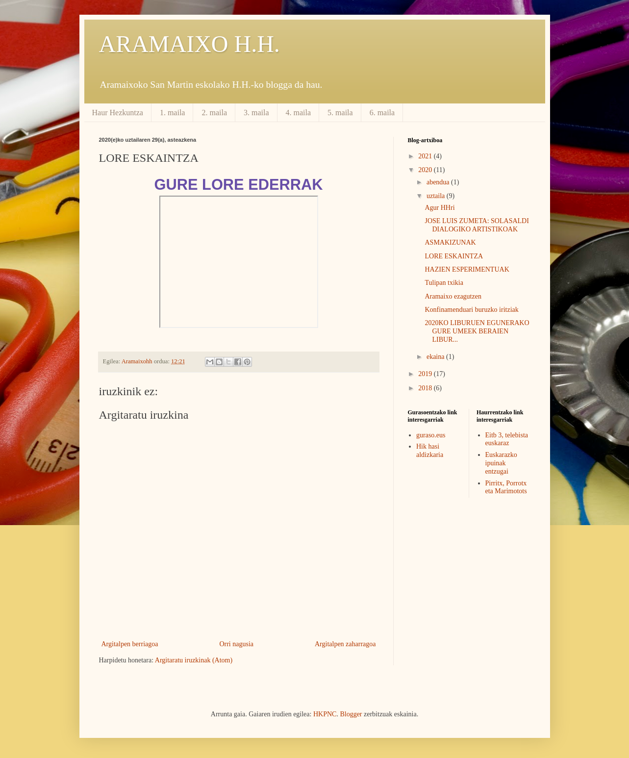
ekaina (436, 356)
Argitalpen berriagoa (129, 644)
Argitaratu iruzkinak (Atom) (193, 660)
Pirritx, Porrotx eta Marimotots (506, 487)
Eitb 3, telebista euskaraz (506, 439)
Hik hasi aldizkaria (429, 450)
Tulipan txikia (444, 282)
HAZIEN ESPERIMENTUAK (467, 269)
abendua (439, 182)
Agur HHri (439, 207)
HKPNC (324, 714)
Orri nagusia (236, 644)
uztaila (437, 196)
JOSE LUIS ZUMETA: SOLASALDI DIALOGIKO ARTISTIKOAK (476, 225)
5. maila (340, 112)
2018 (426, 388)
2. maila (214, 112)
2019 (426, 374)
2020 (426, 170)
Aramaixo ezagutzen (453, 296)
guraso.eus (431, 435)
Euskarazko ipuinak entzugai (501, 463)
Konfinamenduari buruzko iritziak (471, 309)
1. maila (172, 112)
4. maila (298, 112)
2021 (426, 156)
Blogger (351, 714)
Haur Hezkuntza (117, 112)
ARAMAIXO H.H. (189, 44)
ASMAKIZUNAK (450, 242)
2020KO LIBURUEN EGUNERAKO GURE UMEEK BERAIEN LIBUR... (477, 331)
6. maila (382, 112)
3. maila (256, 112)
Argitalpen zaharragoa (345, 644)
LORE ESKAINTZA (454, 256)
